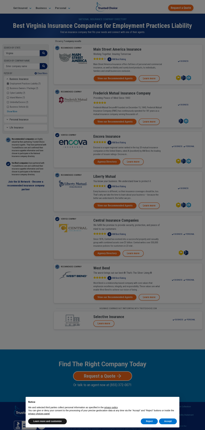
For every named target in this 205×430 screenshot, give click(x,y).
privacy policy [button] (111, 407)
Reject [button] (149, 421)
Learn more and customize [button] (47, 421)
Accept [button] (168, 421)
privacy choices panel (39, 413)
